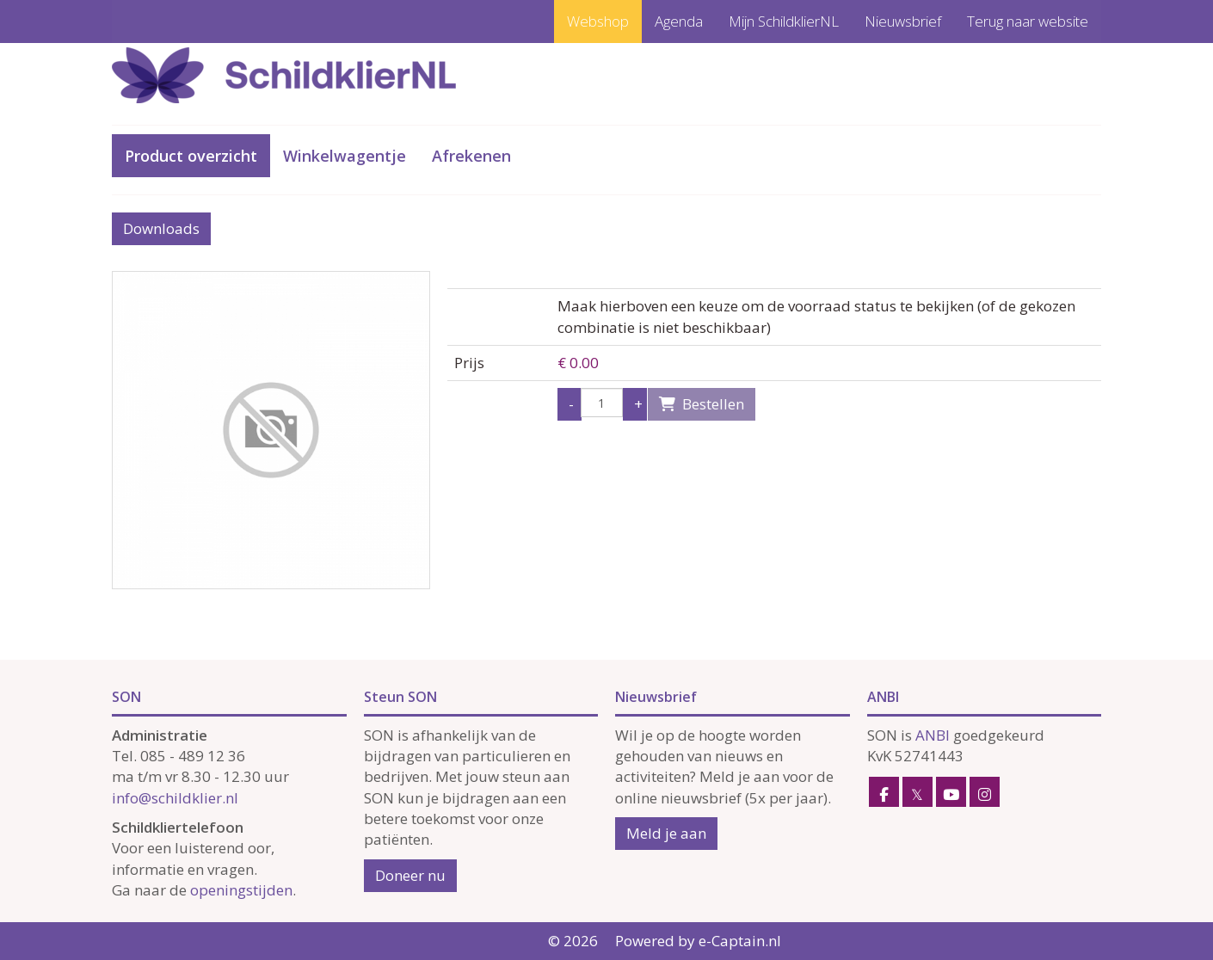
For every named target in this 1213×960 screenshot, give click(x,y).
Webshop (598, 21)
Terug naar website (1027, 21)
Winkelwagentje (344, 155)
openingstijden (241, 890)
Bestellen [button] (701, 404)
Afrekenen (471, 155)
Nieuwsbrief (903, 21)
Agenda (679, 21)
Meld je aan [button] (666, 833)
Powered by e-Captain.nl (698, 941)
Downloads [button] (161, 228)
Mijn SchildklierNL (784, 21)
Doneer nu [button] (410, 875)
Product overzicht (191, 155)
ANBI (932, 735)
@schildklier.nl (175, 798)
